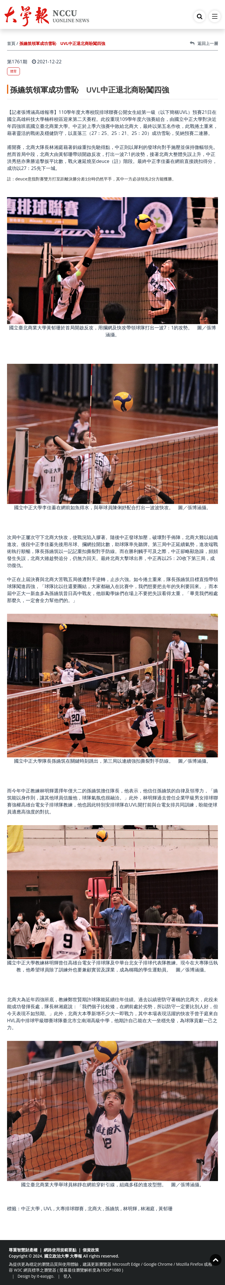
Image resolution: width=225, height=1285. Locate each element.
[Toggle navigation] (215, 16)
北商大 (95, 1208)
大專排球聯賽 (70, 1208)
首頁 (11, 43)
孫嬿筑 (112, 1208)
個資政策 (91, 1250)
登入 (67, 1276)
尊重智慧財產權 (23, 1250)
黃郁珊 (165, 1208)
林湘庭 (148, 1208)
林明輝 (130, 1208)
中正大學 (30, 1208)
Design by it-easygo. (36, 1276)
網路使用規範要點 (60, 1250)
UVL (47, 1208)
